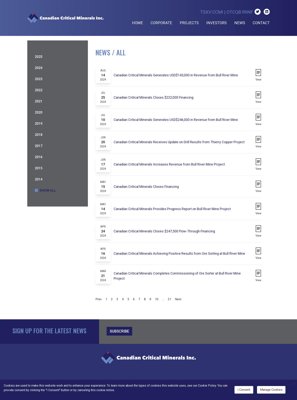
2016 (38, 157)
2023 (38, 79)
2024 (38, 68)
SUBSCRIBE (119, 331)
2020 (38, 112)
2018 (38, 135)
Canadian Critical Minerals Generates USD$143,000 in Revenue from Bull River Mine (176, 75)
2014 (38, 179)
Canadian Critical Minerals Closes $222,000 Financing (153, 97)
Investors (216, 23)
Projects (189, 23)
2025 (38, 57)
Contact (261, 23)
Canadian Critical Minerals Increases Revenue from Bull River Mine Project (169, 164)
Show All (47, 190)
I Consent (244, 389)
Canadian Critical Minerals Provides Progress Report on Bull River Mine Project (172, 209)
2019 (38, 123)
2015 (38, 168)
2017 (38, 146)
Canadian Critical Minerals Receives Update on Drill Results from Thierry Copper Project (179, 142)
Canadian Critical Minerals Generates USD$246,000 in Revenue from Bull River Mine (176, 120)
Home (137, 23)
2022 (38, 90)
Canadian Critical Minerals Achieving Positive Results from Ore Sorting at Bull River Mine (179, 253)
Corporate (161, 23)
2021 (38, 101)
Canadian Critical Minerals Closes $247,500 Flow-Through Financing (164, 231)
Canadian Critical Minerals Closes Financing (146, 187)
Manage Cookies (271, 389)
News (239, 23)
